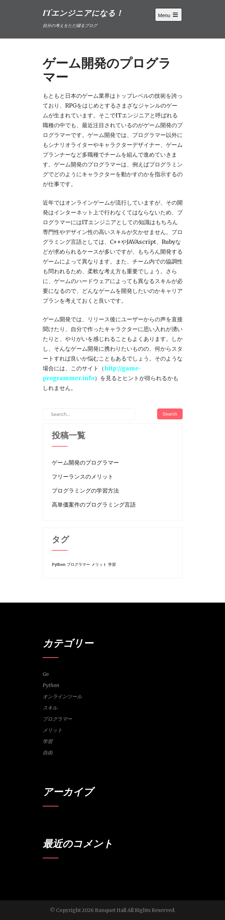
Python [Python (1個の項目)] (58, 564)
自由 (47, 752)
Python (51, 685)
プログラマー (57, 719)
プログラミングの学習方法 (85, 490)
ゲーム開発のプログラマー (85, 462)
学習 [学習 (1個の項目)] (112, 564)
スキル (50, 708)
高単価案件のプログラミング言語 (94, 504)
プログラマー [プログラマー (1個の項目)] (78, 564)
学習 (47, 741)
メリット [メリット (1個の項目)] (99, 564)
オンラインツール (62, 696)
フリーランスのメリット (82, 476)
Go (46, 674)
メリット (52, 730)
